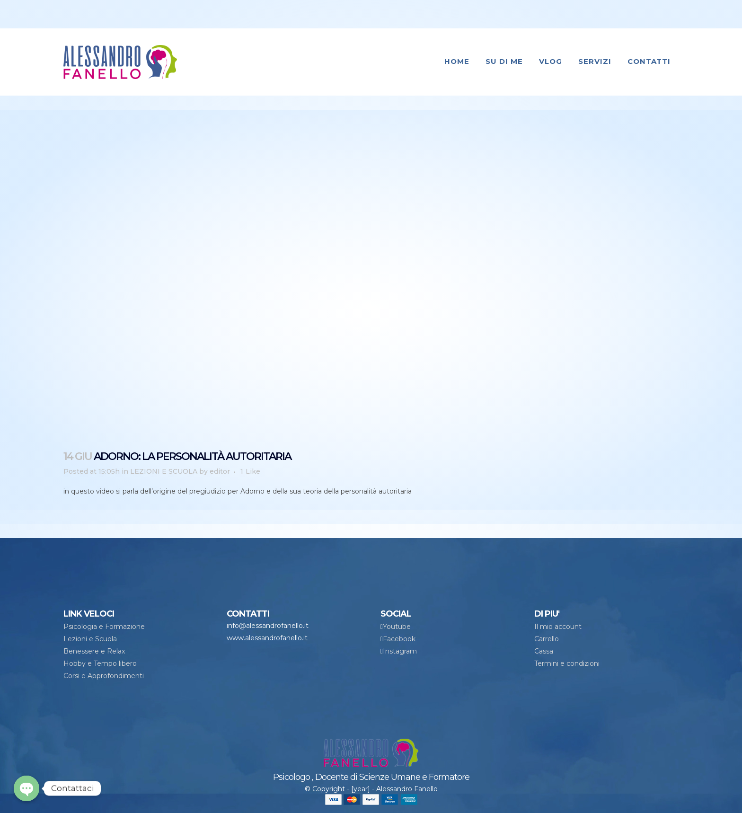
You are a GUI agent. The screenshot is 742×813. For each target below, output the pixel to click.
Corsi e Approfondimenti (103, 676)
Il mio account (558, 626)
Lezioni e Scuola (90, 639)
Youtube (397, 626)
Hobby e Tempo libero (100, 663)
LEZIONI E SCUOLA (163, 471)
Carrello (546, 639)
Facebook (399, 639)
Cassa (543, 651)
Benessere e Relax (94, 651)
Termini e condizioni (567, 663)
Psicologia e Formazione (104, 626)
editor (220, 471)
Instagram (400, 651)
